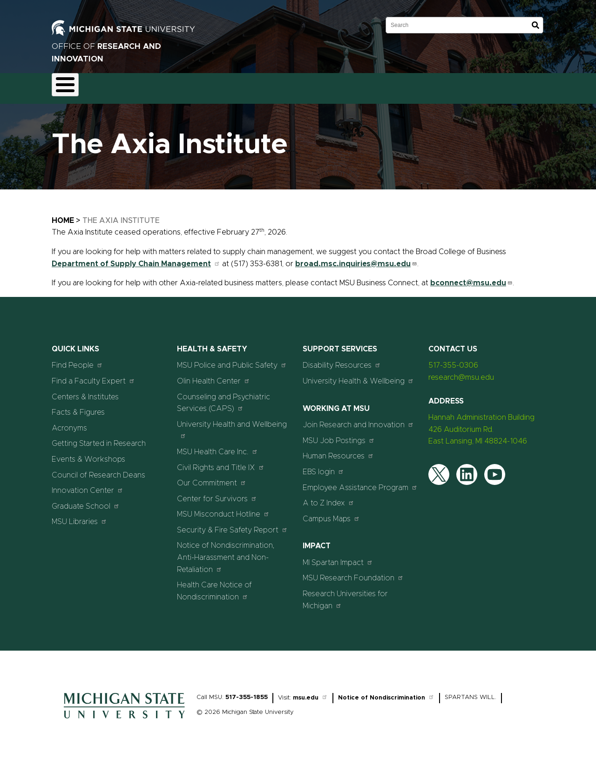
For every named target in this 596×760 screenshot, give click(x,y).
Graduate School (86, 500)
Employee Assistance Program (360, 482)
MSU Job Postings (339, 435)
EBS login (323, 466)
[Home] (124, 716)
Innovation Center (87, 485)
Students (448, 85)
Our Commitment (211, 477)
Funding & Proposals (129, 85)
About (70, 85)
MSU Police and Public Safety (232, 360)
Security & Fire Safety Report (232, 524)
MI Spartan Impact (338, 557)
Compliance (196, 85)
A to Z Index (328, 497)
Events (405, 85)
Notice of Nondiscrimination (386, 693)
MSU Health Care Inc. (217, 446)
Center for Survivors (217, 493)
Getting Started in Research (99, 438)
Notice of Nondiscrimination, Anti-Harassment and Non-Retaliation (226, 552)
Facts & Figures (78, 407)
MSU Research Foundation (353, 573)
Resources (324, 85)
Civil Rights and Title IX (220, 462)
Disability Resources (342, 360)
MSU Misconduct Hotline (223, 509)
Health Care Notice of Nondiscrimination (214, 586)
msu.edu (310, 693)
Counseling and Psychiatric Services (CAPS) (223, 397)
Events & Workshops (88, 453)
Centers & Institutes (85, 391)
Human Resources (338, 451)
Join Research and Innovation (358, 420)
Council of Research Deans (98, 469)
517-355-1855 (246, 692)
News (367, 85)
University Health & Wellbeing (358, 375)
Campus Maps (331, 513)
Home (63, 215)
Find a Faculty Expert (93, 375)
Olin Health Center (213, 375)
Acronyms (69, 422)
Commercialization (262, 85)
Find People (77, 360)
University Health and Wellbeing (232, 424)
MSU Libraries (79, 516)
